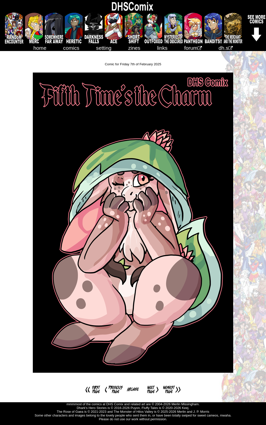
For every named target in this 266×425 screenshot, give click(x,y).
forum (193, 48)
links (162, 48)
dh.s (226, 48)
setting (103, 48)
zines (134, 48)
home (39, 48)
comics (71, 48)
